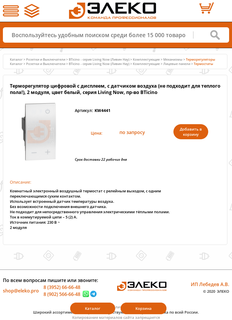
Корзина (143, 308)
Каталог (16, 59)
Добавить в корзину (191, 131)
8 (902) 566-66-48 (62, 294)
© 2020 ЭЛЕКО (216, 291)
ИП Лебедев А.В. (210, 284)
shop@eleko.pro (21, 291)
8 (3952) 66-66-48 (62, 287)
